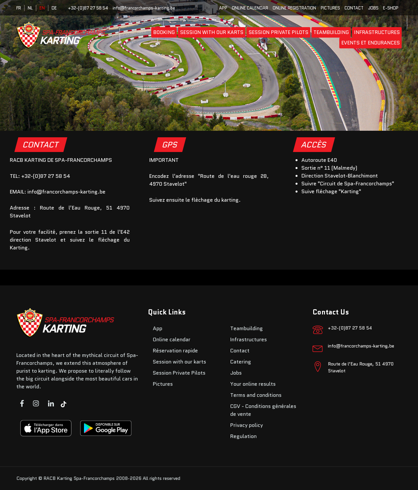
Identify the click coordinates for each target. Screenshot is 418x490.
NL (30, 8)
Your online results (253, 384)
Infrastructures (377, 32)
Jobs (373, 8)
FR (18, 8)
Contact (354, 8)
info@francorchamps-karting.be (144, 8)
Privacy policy (246, 425)
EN (42, 8)
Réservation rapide (175, 350)
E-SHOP (390, 8)
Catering (240, 361)
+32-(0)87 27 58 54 (88, 8)
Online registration (294, 8)
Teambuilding (331, 32)
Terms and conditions (255, 395)
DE (54, 8)
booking (164, 32)
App (223, 8)
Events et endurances (370, 42)
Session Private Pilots (278, 32)
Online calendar (250, 8)
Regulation (243, 436)
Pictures (330, 8)
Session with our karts (211, 32)
